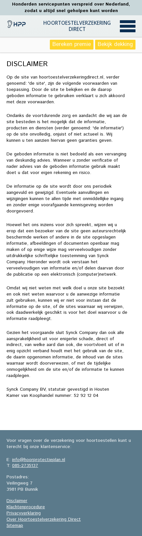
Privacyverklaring (24, 513)
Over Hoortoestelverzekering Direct (44, 519)
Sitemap (15, 525)
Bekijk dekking (115, 44)
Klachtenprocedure (26, 507)
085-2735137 (25, 465)
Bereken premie (71, 44)
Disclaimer (17, 501)
